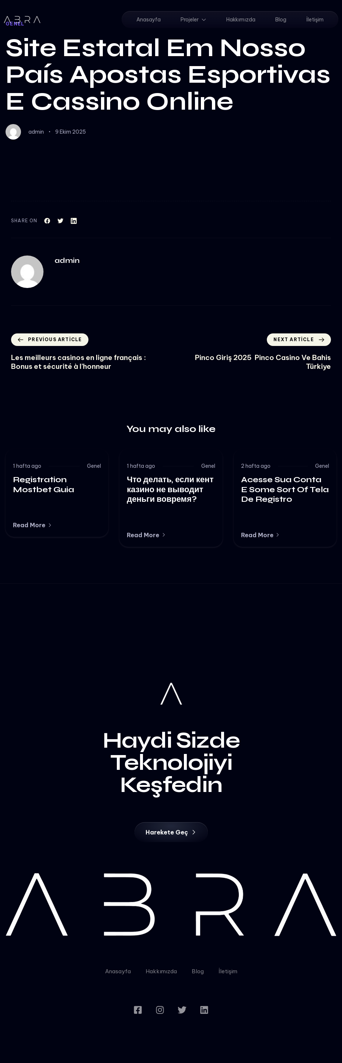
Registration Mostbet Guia (43, 484)
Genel (94, 466)
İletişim (315, 19)
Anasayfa (148, 19)
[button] (32, 525)
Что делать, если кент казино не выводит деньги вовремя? (170, 489)
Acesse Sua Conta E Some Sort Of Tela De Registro (285, 489)
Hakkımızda (240, 19)
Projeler (193, 19)
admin (36, 131)
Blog (280, 19)
